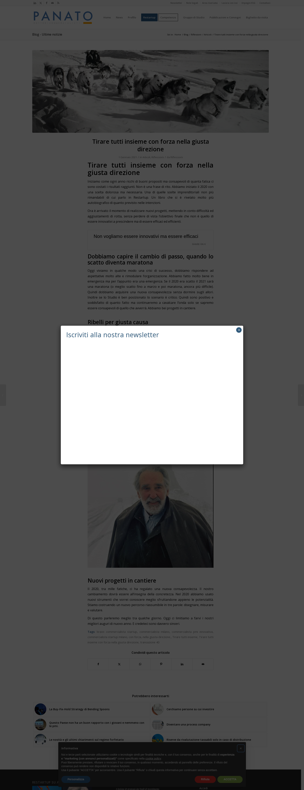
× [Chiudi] (239, 330)
